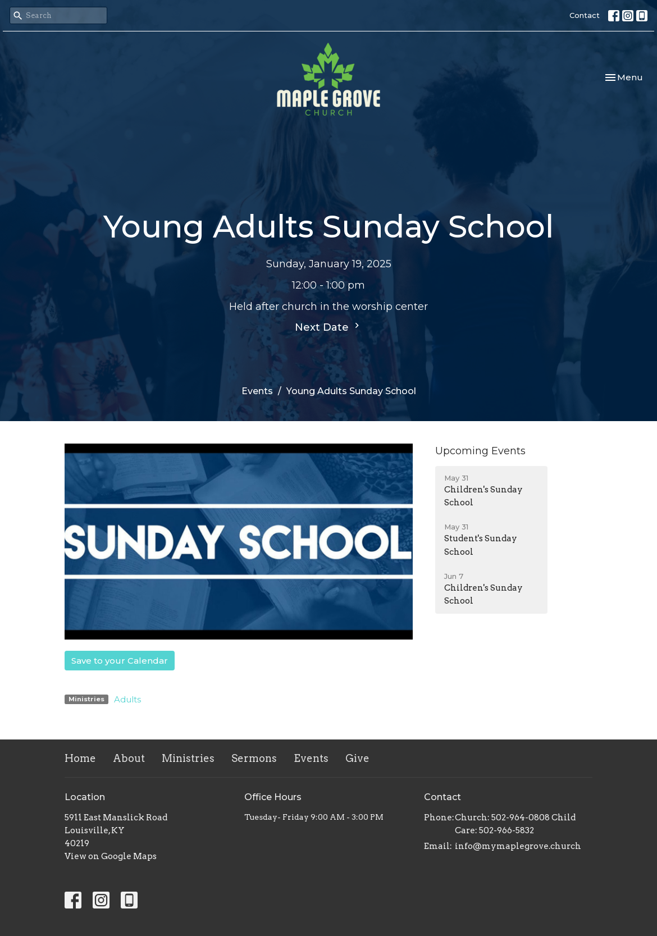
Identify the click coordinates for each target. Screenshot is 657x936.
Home (80, 758)
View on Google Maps (111, 856)
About (129, 758)
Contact (584, 15)
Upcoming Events (480, 451)
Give (357, 758)
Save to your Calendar (119, 660)
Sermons (254, 758)
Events (257, 391)
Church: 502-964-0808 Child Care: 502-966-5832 (515, 823)
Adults (127, 699)
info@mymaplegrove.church (518, 846)
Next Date (328, 327)
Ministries (188, 758)
